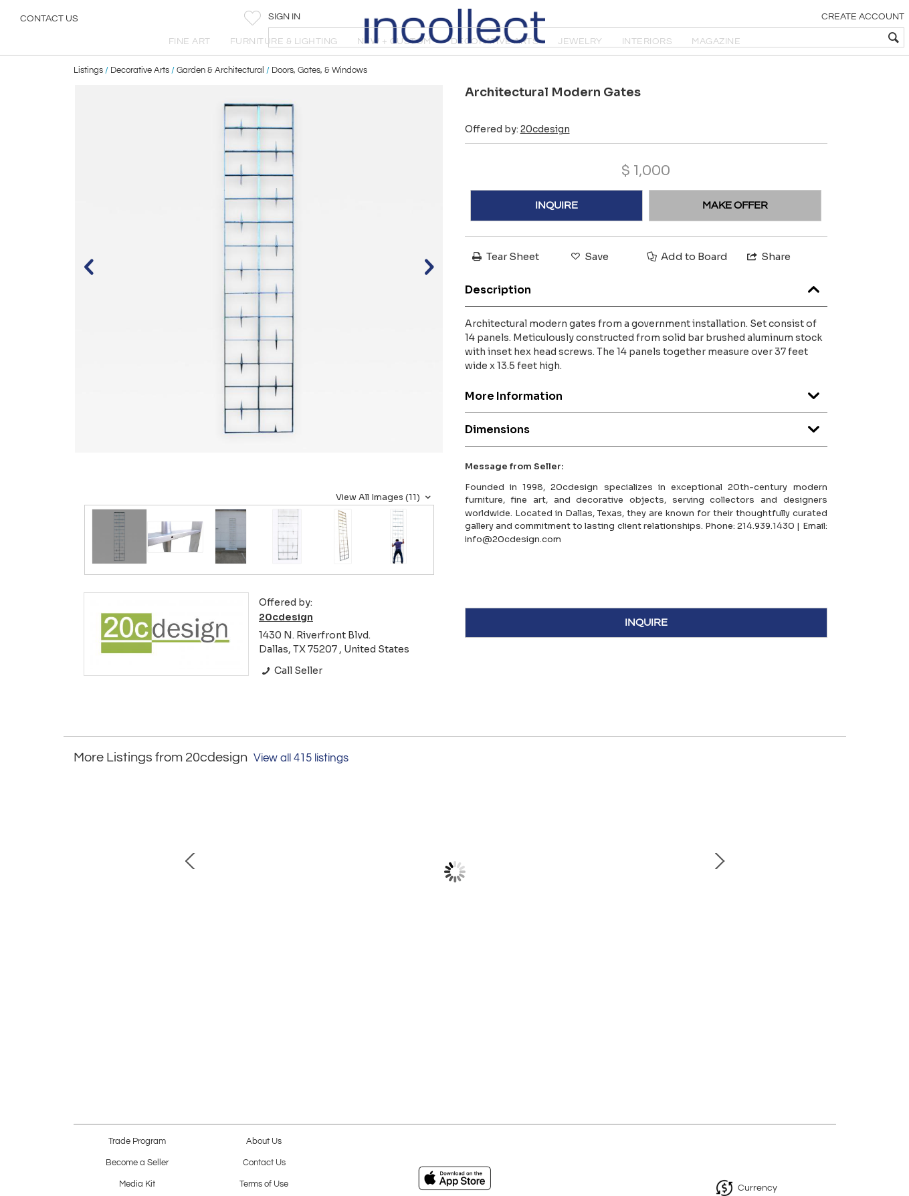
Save (589, 288)
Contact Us (49, 23)
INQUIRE (556, 237)
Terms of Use (263, 1184)
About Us (264, 1141)
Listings (88, 101)
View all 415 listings (301, 790)
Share (768, 288)
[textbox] (802, 37)
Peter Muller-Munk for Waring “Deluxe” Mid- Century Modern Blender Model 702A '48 (451, 971)
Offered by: (517, 161)
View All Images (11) (385, 528)
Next (826, 909)
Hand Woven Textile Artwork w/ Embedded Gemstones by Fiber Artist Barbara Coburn (310, 971)
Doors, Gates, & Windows (319, 101)
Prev (83, 909)
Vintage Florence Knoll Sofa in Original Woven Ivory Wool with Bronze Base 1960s (592, 971)
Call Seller (290, 702)
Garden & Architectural (220, 101)
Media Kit (137, 1184)
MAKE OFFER (735, 237)
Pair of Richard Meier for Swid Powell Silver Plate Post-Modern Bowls (732, 971)
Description (646, 318)
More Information (646, 424)
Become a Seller (137, 1163)
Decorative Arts (139, 101)
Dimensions (646, 458)
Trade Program (137, 1141)
